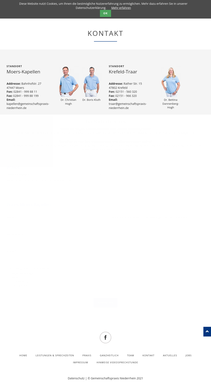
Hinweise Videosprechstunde (117, 362)
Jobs (188, 355)
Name (13, 217)
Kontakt (149, 355)
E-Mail (13, 251)
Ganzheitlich (109, 355)
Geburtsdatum (16, 234)
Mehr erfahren (121, 8)
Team (130, 355)
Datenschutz (76, 378)
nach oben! (207, 331)
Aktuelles (170, 355)
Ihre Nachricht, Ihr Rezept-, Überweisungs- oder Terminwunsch (148, 217)
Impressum (80, 362)
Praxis (13, 167)
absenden (105, 303)
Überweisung (20, 281)
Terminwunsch (21, 285)
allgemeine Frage (22, 273)
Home (23, 355)
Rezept (16, 277)
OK (105, 13)
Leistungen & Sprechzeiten (55, 355)
